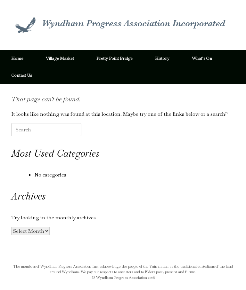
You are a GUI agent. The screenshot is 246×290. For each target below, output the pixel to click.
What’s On (202, 58)
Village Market (60, 58)
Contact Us (21, 75)
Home (17, 58)
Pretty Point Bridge (114, 58)
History (162, 58)
